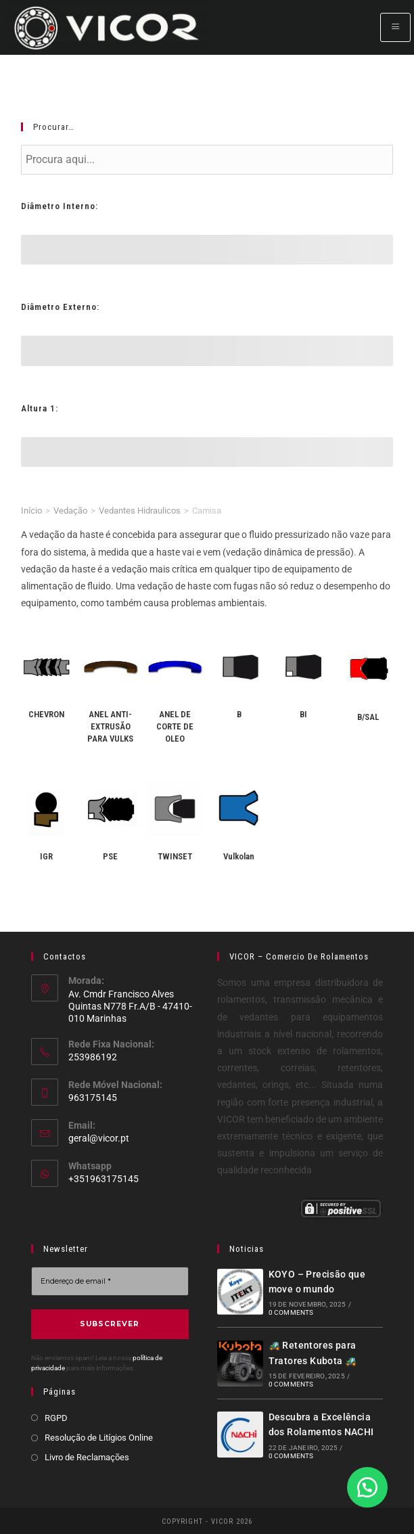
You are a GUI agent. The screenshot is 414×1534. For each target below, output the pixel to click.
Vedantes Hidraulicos (140, 510)
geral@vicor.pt (98, 1138)
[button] (366, 1486)
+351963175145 (103, 1178)
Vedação (70, 510)
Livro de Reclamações (87, 1456)
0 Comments (290, 1312)
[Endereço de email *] (110, 1281)
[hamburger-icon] (395, 27)
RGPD (56, 1417)
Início (31, 510)
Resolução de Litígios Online (99, 1436)
